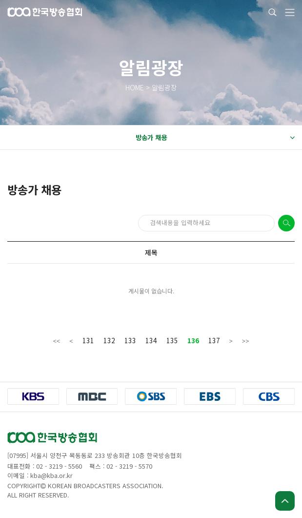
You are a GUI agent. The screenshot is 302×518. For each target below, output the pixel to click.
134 (151, 340)
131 (88, 340)
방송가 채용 (215, 137)
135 (172, 340)
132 (109, 340)
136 (193, 340)
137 (214, 340)
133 (130, 340)
